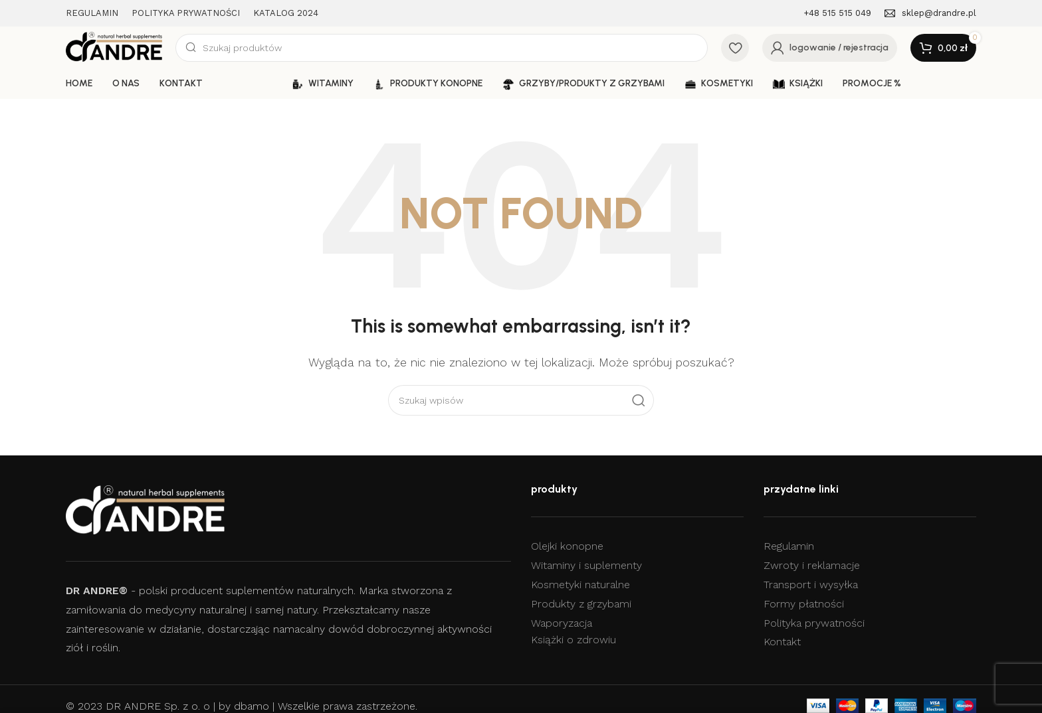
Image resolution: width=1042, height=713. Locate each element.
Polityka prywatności (814, 623)
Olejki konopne (567, 546)
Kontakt (782, 641)
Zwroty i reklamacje (812, 565)
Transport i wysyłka (811, 584)
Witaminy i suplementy (586, 565)
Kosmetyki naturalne (580, 584)
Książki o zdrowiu (573, 639)
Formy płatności (804, 603)
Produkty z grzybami (581, 603)
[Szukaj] (441, 48)
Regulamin (789, 546)
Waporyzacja (561, 623)
